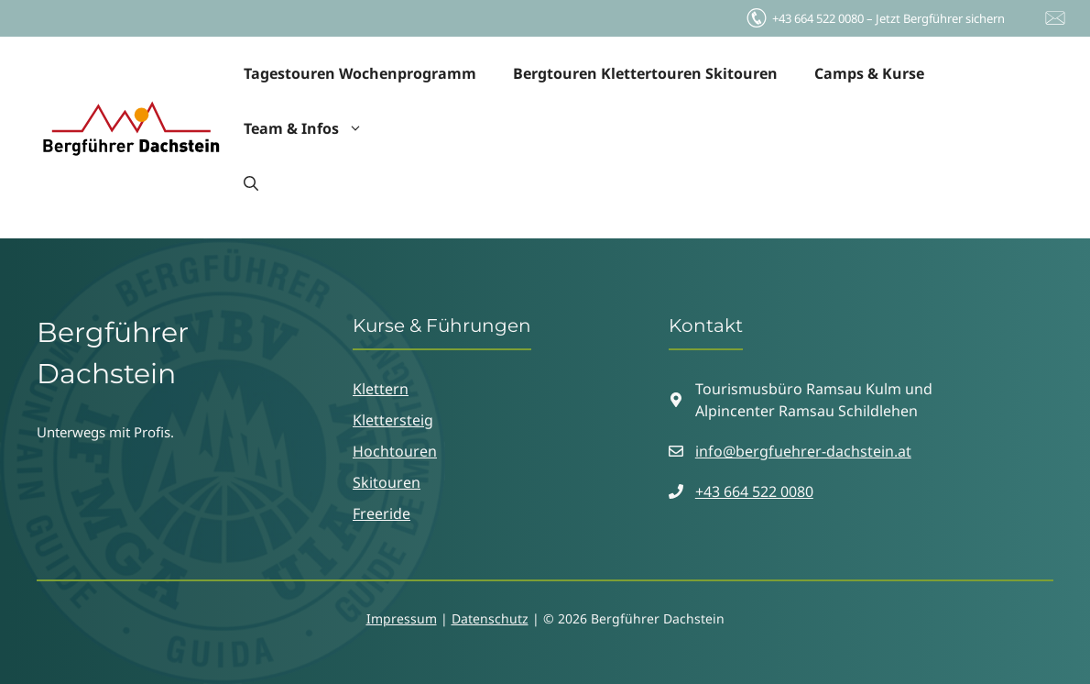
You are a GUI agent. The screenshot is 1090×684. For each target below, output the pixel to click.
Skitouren (386, 482)
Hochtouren (395, 451)
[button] (251, 183)
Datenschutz (490, 618)
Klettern (381, 389)
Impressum (401, 618)
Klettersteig (393, 420)
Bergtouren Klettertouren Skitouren (645, 73)
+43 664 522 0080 (754, 491)
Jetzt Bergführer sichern (874, 14)
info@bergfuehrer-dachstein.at (803, 451)
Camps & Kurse (869, 73)
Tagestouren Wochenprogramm (360, 73)
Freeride (381, 513)
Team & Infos (312, 128)
